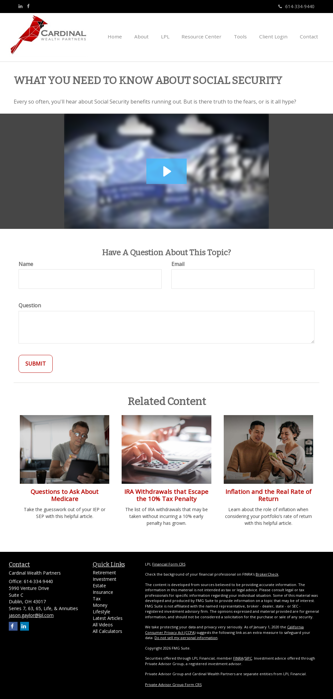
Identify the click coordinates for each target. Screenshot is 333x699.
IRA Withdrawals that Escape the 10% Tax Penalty (166, 495)
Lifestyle (101, 611)
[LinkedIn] (20, 6)
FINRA (238, 658)
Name (26, 264)
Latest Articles (108, 618)
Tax (96, 598)
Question (30, 305)
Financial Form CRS (168, 564)
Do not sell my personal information (186, 637)
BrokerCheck (267, 574)
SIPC (248, 658)
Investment (104, 579)
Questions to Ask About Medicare (65, 495)
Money (100, 605)
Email (177, 264)
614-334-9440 (296, 6)
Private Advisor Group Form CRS (173, 684)
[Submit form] (36, 364)
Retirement (104, 572)
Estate (99, 585)
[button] (154, 35)
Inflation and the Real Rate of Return (268, 495)
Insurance (103, 592)
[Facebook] (28, 6)
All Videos (103, 625)
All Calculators (107, 631)
